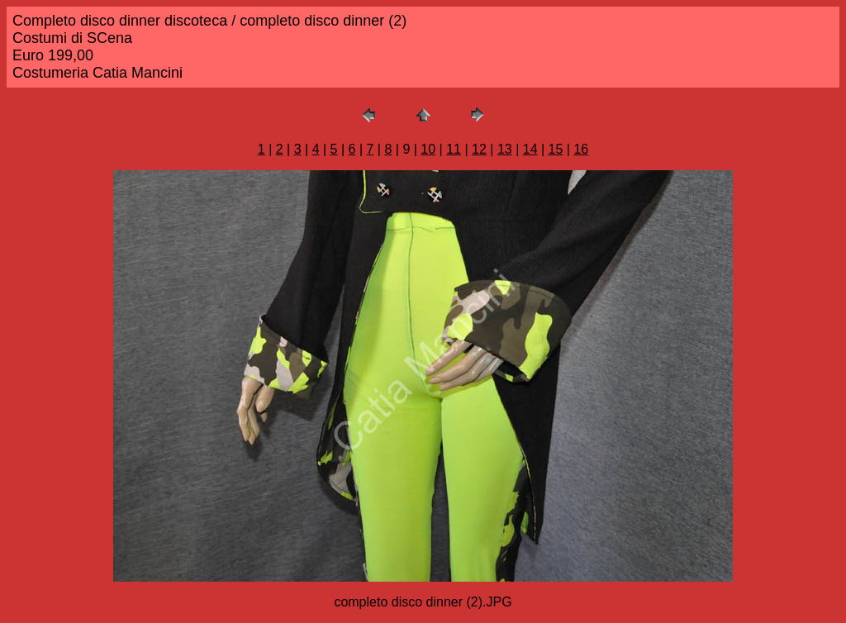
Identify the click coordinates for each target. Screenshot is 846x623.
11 (453, 149)
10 (428, 149)
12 (479, 149)
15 (556, 149)
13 (504, 149)
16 (580, 149)
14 (530, 149)
